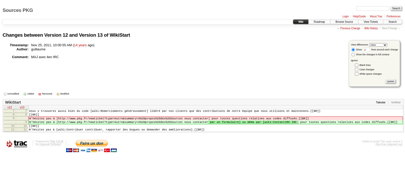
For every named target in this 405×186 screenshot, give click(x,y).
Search (392, 21)
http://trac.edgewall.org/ (389, 149)
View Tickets (371, 21)
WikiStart (120, 35)
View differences (359, 44)
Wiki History (371, 28)
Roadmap (319, 21)
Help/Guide (359, 16)
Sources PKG (18, 10)
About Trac (376, 16)
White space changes (371, 74)
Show (357, 49)
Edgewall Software (50, 149)
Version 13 (91, 35)
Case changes (367, 69)
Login (345, 16)
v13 (22, 107)
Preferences (394, 16)
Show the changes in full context (371, 54)
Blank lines (365, 65)
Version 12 (56, 35)
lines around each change (380, 49)
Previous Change (350, 28)
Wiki (300, 21)
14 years (80, 45)
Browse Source (344, 21)
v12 (9, 107)
